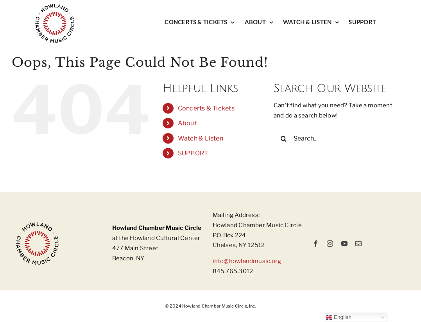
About (187, 123)
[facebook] (316, 243)
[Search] (283, 138)
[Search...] (336, 138)
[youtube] (344, 243)
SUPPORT (193, 153)
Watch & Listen (200, 138)
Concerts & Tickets (206, 108)
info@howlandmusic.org (247, 261)
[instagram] (330, 243)
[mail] (358, 243)
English (338, 317)
